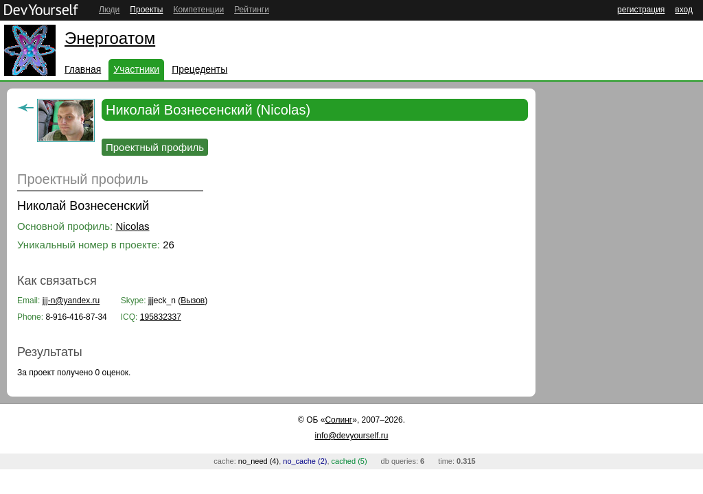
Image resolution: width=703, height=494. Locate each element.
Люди (109, 9)
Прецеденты (199, 69)
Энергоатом (110, 38)
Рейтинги (251, 9)
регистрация (641, 9)
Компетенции (198, 9)
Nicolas (132, 226)
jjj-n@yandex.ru (71, 300)
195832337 (160, 317)
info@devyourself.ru (352, 435)
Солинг (338, 420)
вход (684, 9)
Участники (136, 69)
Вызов (193, 300)
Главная (83, 69)
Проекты (146, 9)
